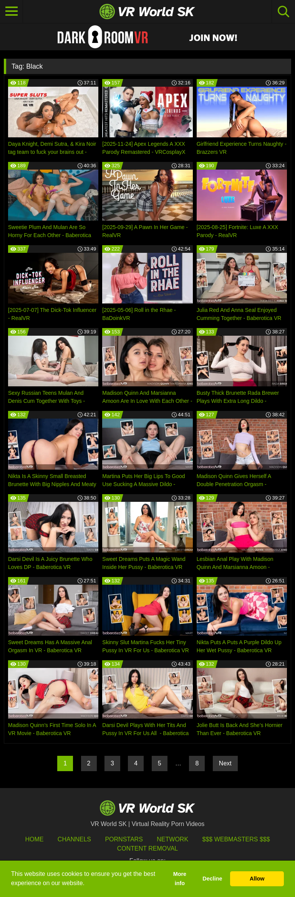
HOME (34, 839)
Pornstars (124, 839)
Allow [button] (257, 879)
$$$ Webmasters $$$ (236, 839)
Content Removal (147, 848)
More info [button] (179, 878)
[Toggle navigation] (11, 11)
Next (225, 763)
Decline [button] (212, 879)
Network (172, 839)
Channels (74, 839)
